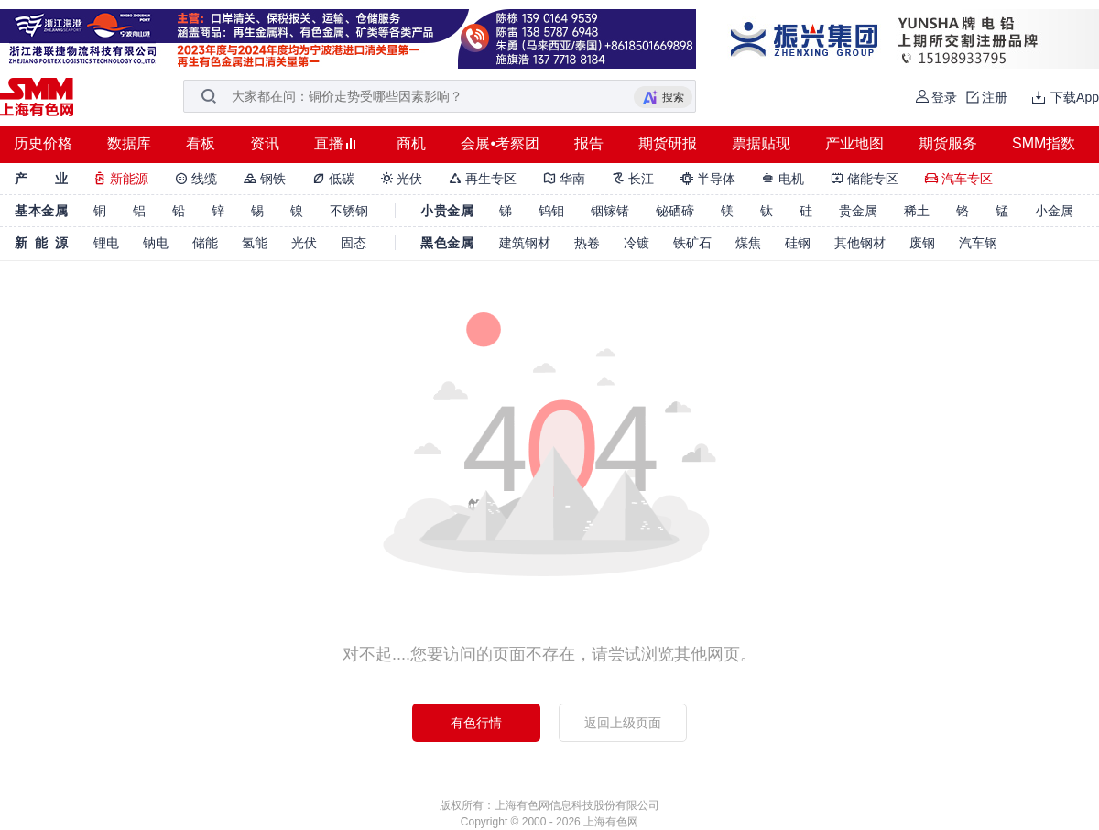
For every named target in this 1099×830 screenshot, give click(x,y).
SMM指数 (1043, 143)
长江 (633, 178)
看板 (200, 143)
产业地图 (854, 143)
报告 (589, 143)
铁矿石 (692, 242)
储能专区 (864, 178)
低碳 (333, 178)
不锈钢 (349, 210)
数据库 (129, 143)
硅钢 (798, 242)
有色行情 (476, 722)
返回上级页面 (622, 722)
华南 (564, 178)
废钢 (922, 242)
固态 (353, 242)
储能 (205, 242)
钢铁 (265, 178)
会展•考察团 (500, 143)
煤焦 (748, 242)
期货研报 (667, 143)
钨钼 (551, 210)
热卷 (587, 242)
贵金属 (858, 210)
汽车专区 (959, 178)
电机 (783, 178)
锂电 (106, 242)
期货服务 (948, 143)
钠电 (156, 242)
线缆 (196, 178)
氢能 (254, 242)
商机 (411, 143)
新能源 (120, 178)
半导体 (707, 178)
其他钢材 (860, 242)
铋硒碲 (675, 210)
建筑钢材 (524, 242)
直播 (328, 143)
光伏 (402, 178)
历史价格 (43, 143)
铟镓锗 (610, 210)
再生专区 (483, 178)
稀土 (917, 210)
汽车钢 (978, 242)
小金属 (1054, 210)
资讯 (264, 143)
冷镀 (636, 242)
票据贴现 (761, 143)
